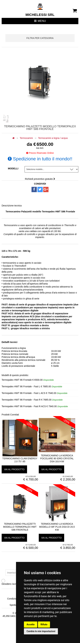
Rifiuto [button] (44, 624)
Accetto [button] (31, 624)
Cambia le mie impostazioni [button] (41, 631)
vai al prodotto (14, 469)
